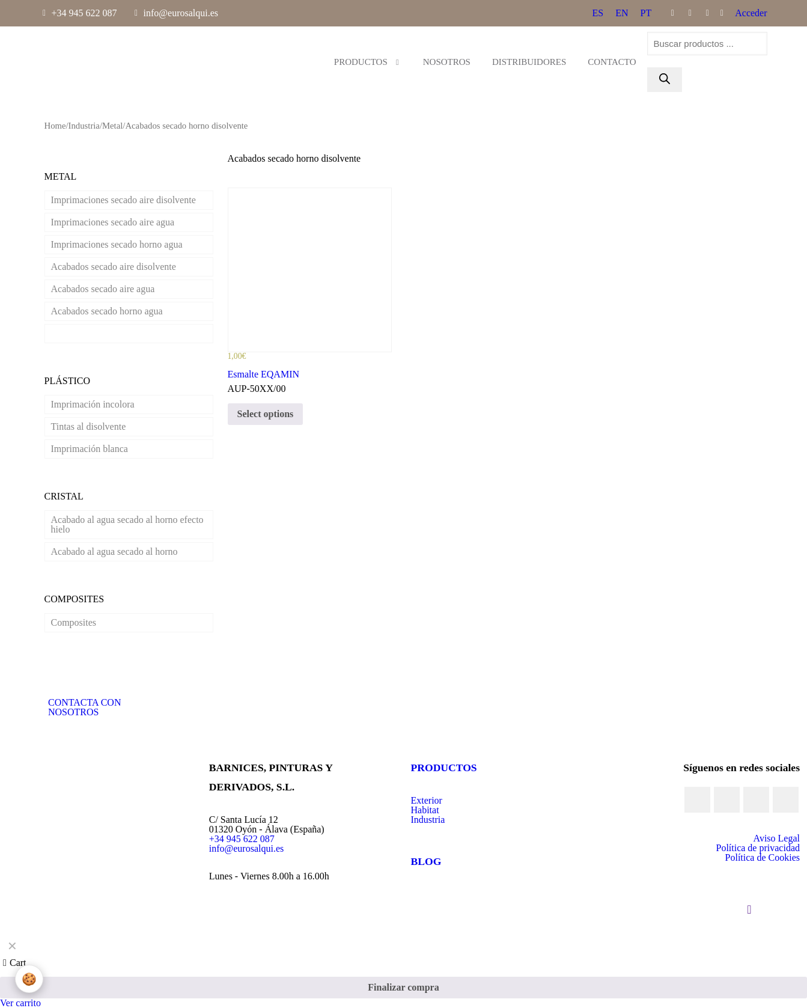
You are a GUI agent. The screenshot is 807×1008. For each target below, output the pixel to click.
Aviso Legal (777, 838)
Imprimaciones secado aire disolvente (123, 200)
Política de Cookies (762, 857)
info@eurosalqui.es (246, 848)
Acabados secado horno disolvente (117, 333)
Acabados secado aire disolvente (113, 266)
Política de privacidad (758, 848)
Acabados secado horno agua (107, 311)
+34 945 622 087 (242, 839)
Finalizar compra (403, 987)
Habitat (425, 810)
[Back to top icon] (749, 909)
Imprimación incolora (93, 404)
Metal (112, 125)
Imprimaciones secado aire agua (113, 222)
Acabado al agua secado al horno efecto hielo (127, 524)
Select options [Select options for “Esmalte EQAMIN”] (265, 414)
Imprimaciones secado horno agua (117, 244)
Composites (74, 622)
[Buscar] (664, 79)
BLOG (426, 861)
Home (55, 125)
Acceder (751, 13)
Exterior (426, 800)
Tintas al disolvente (88, 426)
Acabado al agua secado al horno (114, 551)
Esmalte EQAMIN (264, 374)
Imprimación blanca (89, 449)
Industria (84, 125)
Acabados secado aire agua (103, 289)
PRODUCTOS (444, 768)
